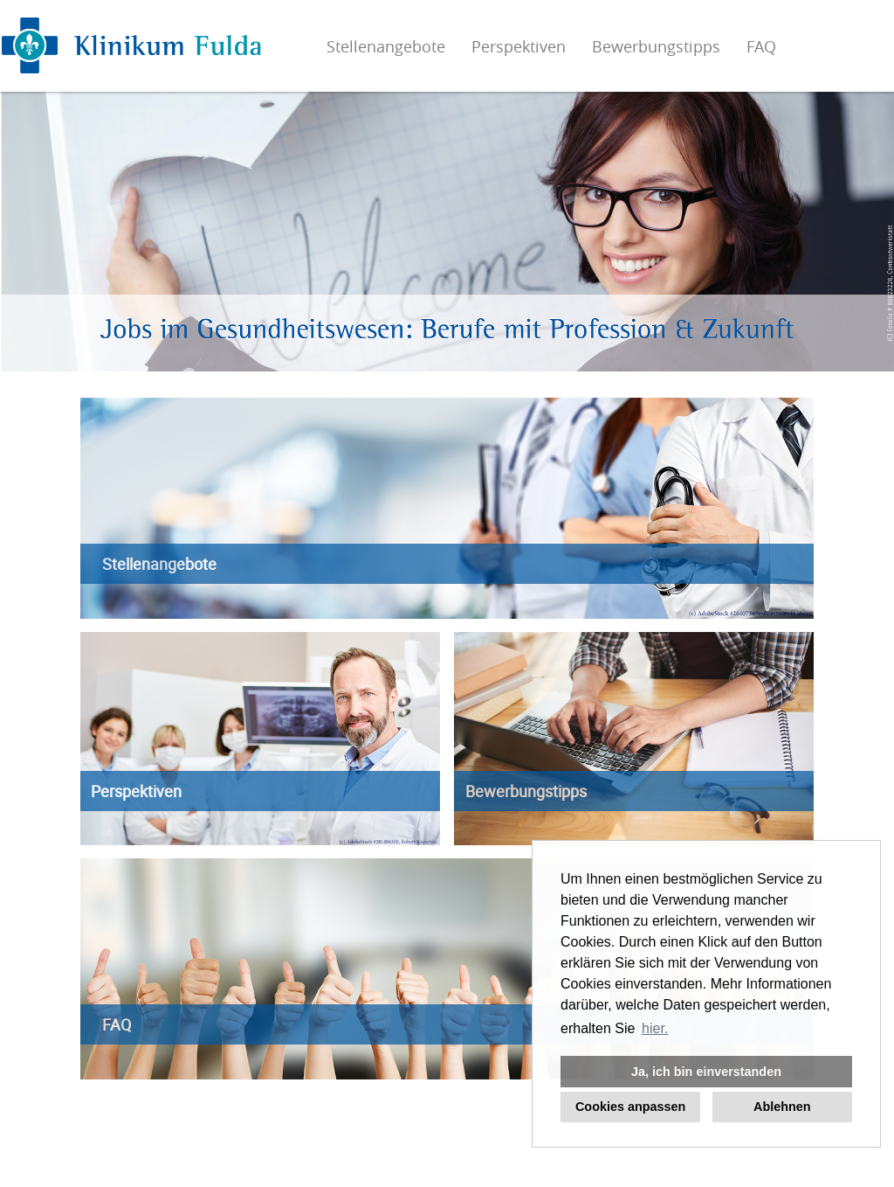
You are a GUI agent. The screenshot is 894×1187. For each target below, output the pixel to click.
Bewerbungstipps (656, 46)
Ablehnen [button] (782, 1107)
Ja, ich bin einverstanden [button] (706, 1072)
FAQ (761, 46)
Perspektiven (518, 46)
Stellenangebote (386, 46)
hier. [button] (655, 1028)
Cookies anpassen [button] (630, 1107)
